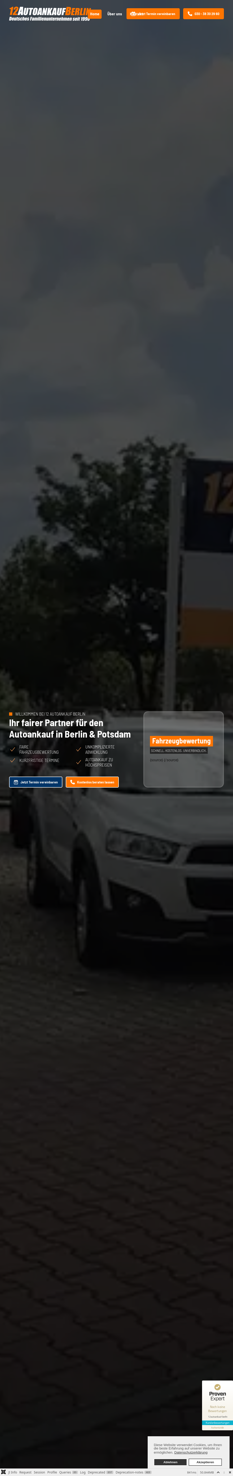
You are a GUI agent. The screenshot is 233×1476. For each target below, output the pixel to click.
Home (94, 13)
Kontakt (136, 13)
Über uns (114, 13)
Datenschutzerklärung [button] (191, 1452)
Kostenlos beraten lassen (92, 782)
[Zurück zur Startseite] (50, 14)
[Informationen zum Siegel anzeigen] (217, 1427)
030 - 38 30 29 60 (203, 13)
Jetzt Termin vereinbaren (153, 13)
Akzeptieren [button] (205, 1462)
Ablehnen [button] (170, 1462)
